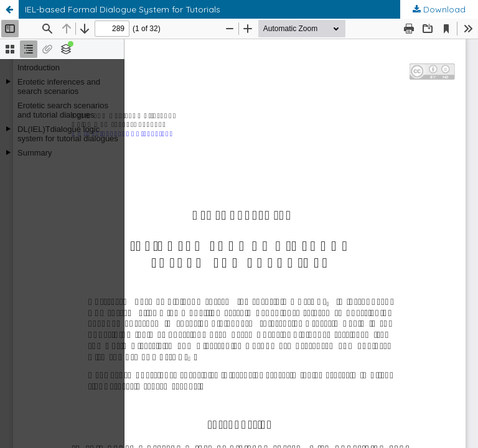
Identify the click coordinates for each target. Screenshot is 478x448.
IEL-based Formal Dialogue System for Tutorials (122, 9)
